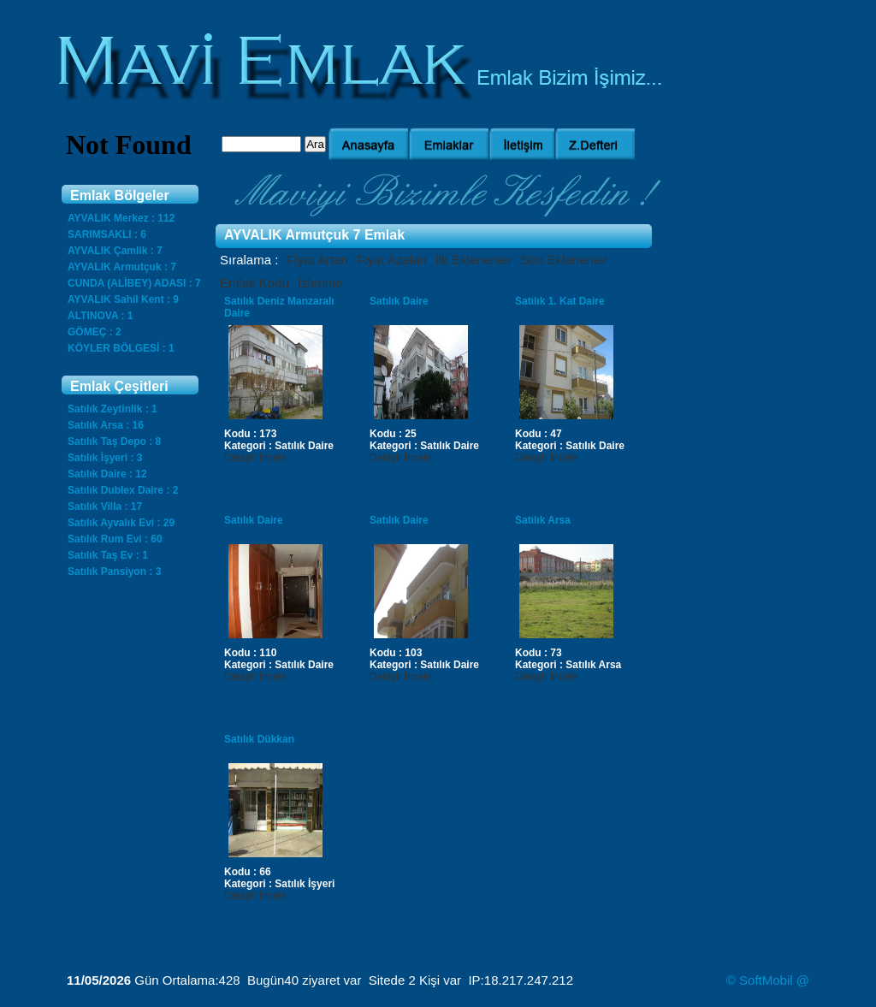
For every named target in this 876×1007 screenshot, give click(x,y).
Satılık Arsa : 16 (106, 425)
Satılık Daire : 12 (107, 474)
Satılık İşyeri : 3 (105, 458)
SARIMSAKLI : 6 (107, 234)
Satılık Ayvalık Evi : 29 (121, 523)
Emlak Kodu (254, 282)
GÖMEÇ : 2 (94, 332)
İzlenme (320, 282)
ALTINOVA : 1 (100, 316)
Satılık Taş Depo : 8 (114, 441)
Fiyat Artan (317, 259)
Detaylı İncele (255, 458)
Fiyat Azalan (392, 259)
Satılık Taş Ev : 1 (108, 555)
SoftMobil (766, 980)
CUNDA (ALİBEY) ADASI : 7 (134, 283)
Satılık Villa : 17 (105, 506)
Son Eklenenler (564, 259)
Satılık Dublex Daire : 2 (123, 490)
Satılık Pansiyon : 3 (114, 572)
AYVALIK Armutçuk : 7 (122, 267)
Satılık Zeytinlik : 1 (112, 409)
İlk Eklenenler (473, 259)
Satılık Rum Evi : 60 (115, 539)
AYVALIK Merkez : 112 (121, 218)
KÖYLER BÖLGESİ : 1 (121, 348)
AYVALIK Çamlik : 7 (115, 251)
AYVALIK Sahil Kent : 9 (123, 299)
